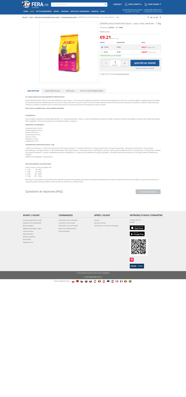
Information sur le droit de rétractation (106, 226)
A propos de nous (135, 220)
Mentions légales (28, 226)
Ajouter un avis (105, 31)
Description (33, 91)
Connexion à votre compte (67, 223)
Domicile (95, 11)
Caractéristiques (52, 91)
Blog (102, 11)
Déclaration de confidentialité (32, 223)
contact (117, 4)
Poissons (65, 11)
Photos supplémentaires (91, 91)
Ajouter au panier (145, 63)
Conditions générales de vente (32, 220)
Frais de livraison (28, 231)
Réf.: (116, 27)
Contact (132, 222)
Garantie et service (100, 223)
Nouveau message (148, 192)
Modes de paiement (29, 237)
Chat (32, 11)
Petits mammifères (44, 11)
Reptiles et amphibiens (79, 11)
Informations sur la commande (68, 226)
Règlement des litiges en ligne (32, 228)
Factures (96, 220)
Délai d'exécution (28, 234)
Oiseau (56, 11)
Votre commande (64, 231)
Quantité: (115, 65)
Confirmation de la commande (68, 220)
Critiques (70, 91)
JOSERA (111, 28)
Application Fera (28, 242)
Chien (25, 11)
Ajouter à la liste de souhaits (145, 68)
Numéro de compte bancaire (67, 228)
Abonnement (27, 239)
